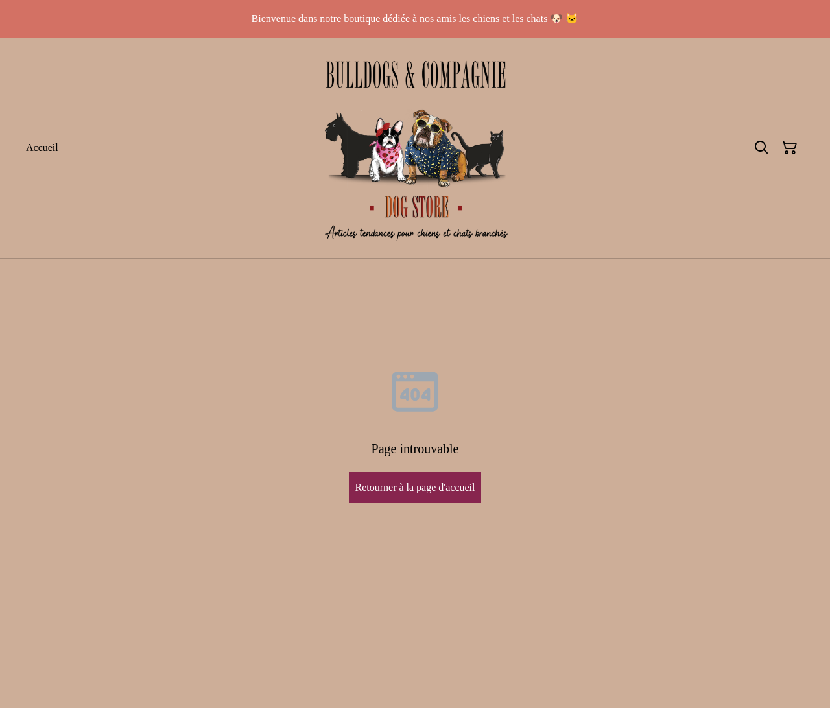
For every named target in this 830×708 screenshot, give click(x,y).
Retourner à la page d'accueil (415, 487)
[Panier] (790, 148)
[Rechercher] (761, 148)
